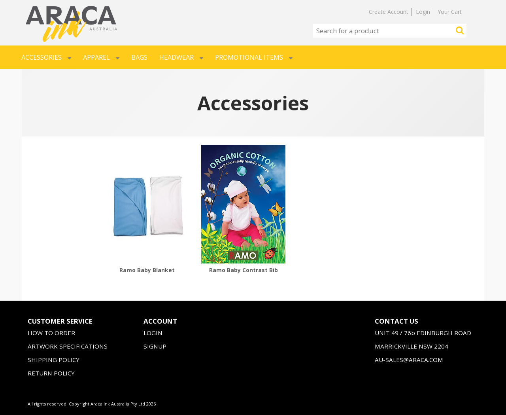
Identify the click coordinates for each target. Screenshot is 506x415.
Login (423, 11)
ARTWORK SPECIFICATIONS (68, 346)
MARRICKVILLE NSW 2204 (411, 346)
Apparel (101, 57)
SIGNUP (154, 346)
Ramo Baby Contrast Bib (243, 270)
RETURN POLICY (51, 373)
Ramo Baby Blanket (147, 270)
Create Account (388, 11)
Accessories (46, 57)
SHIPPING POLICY (53, 360)
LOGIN (152, 333)
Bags (139, 57)
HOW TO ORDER (51, 333)
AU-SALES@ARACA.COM (409, 360)
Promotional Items (254, 57)
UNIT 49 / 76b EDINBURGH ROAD (423, 333)
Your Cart (450, 11)
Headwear (181, 57)
